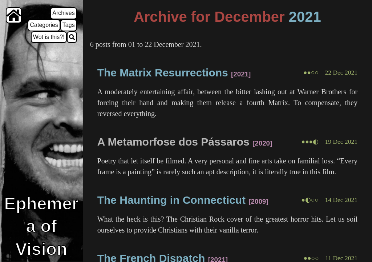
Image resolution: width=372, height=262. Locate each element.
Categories (44, 25)
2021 (305, 17)
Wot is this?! (49, 37)
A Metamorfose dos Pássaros (173, 142)
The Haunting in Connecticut (171, 200)
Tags (68, 25)
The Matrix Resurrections (162, 73)
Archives (63, 13)
